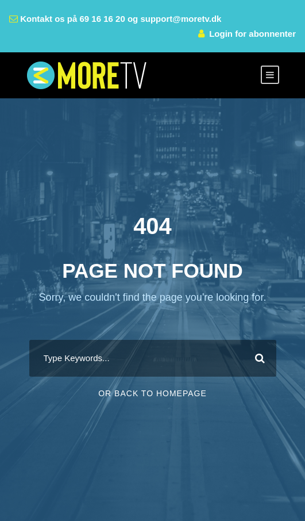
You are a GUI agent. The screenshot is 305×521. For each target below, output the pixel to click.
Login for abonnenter (252, 34)
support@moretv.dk (180, 19)
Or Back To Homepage (152, 393)
